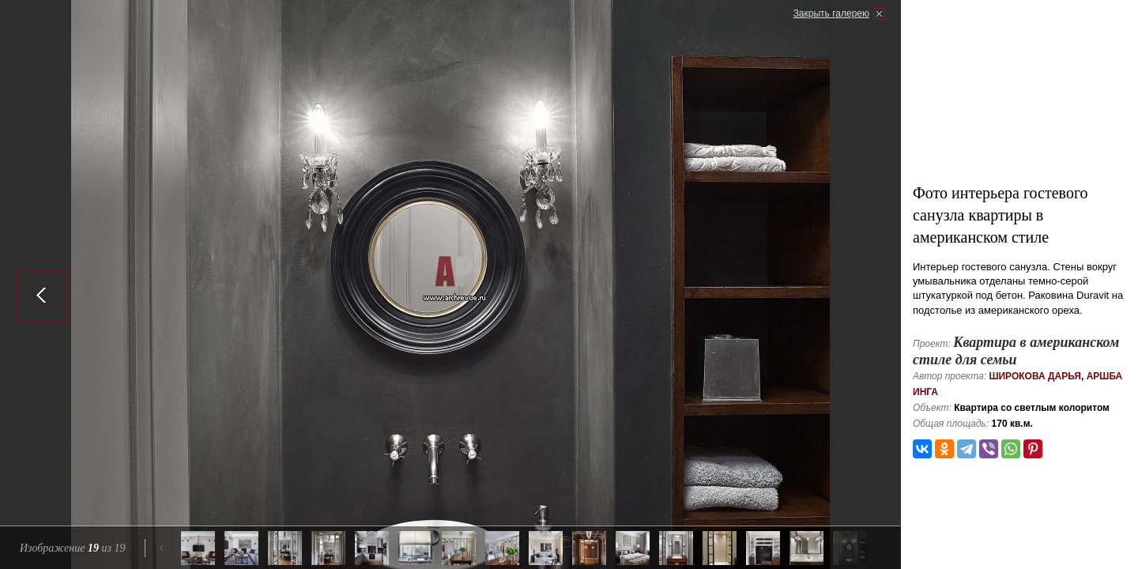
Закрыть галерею (831, 13)
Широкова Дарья (1035, 376)
